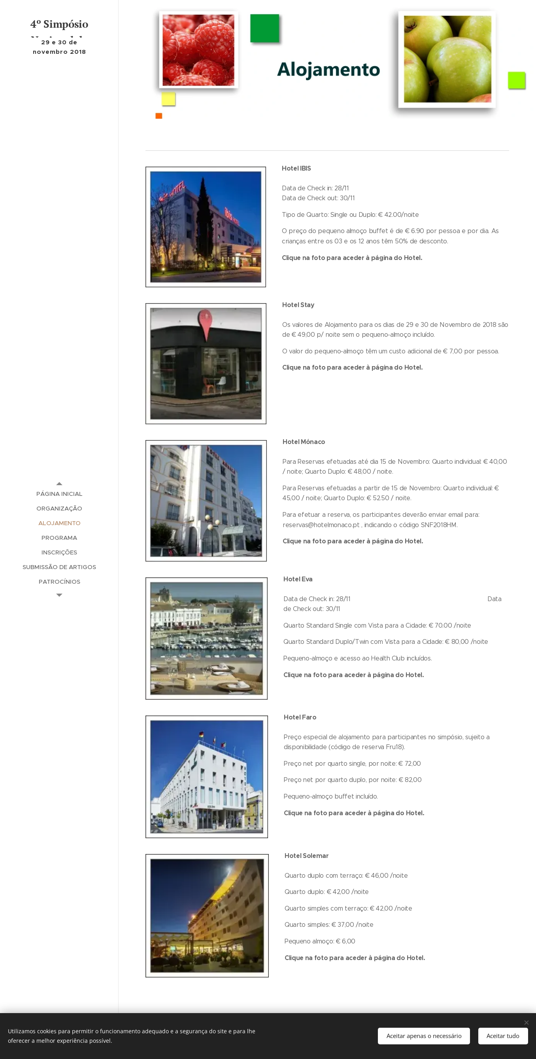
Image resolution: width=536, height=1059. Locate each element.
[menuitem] (59, 493)
